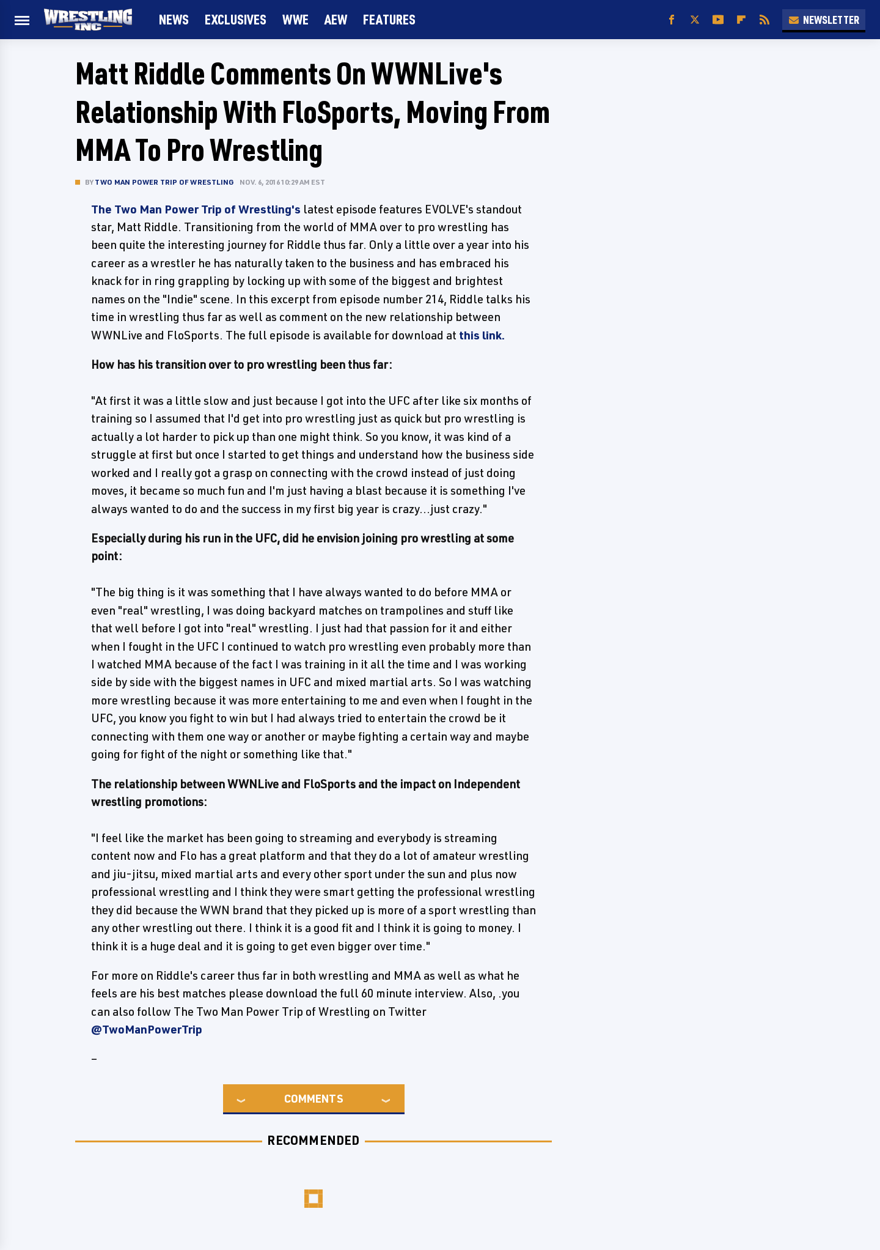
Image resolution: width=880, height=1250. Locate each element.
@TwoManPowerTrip (146, 1029)
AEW (335, 19)
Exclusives (235, 19)
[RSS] (764, 20)
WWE (295, 19)
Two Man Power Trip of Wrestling (164, 182)
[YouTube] (718, 20)
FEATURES (389, 19)
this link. (482, 335)
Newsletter (823, 19)
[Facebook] (671, 20)
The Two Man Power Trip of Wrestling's (196, 209)
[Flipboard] (741, 20)
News (174, 19)
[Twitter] (694, 20)
